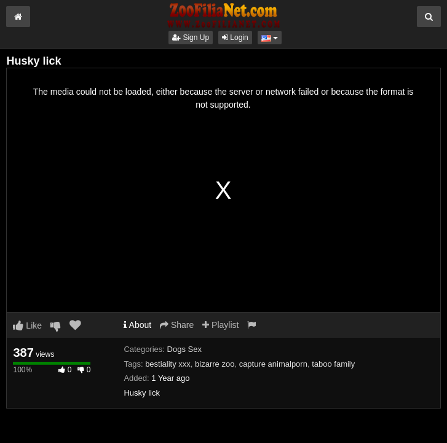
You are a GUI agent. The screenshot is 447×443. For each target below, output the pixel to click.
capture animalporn (273, 364)
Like (27, 325)
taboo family (333, 364)
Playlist (220, 325)
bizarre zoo (214, 364)
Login (235, 37)
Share (177, 325)
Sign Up (190, 37)
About (137, 325)
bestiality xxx (168, 364)
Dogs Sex (184, 349)
